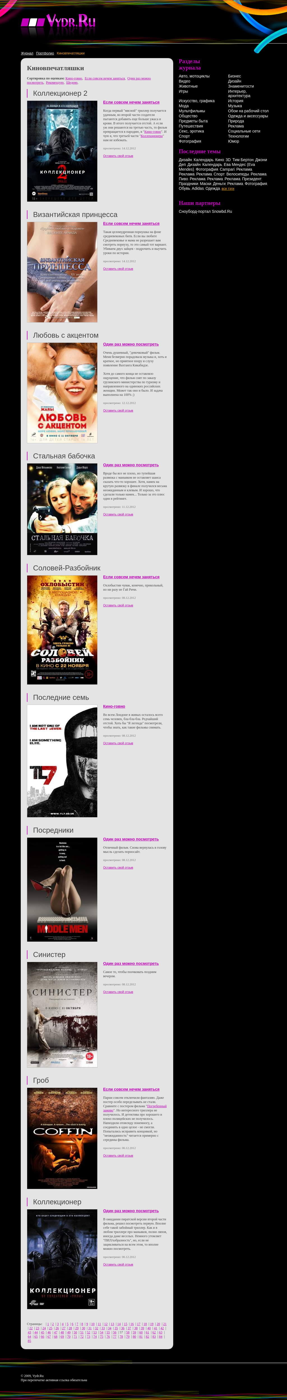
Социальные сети (244, 131)
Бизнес (234, 76)
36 (122, 1328)
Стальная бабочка (64, 456)
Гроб (41, 1080)
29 (76, 1328)
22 (31, 1328)
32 (96, 1328)
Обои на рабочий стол (248, 111)
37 (129, 1328)
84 (160, 1337)
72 (82, 1337)
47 (55, 1332)
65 (36, 1337)
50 (75, 1332)
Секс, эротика (191, 131)
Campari (227, 169)
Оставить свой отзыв (118, 155)
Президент (251, 179)
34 (109, 1328)
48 (62, 1332)
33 (103, 1328)
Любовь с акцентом (66, 335)
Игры (183, 91)
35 (116, 1328)
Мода (184, 106)
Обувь (184, 188)
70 (68, 1337)
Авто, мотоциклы (194, 76)
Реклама (236, 126)
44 (36, 1332)
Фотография (190, 141)
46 (49, 1332)
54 (101, 1332)
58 (127, 1332)
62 (154, 1332)
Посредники (53, 830)
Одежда (212, 188)
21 (164, 1324)
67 (49, 1337)
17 (138, 1324)
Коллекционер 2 (60, 93)
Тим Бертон (243, 159)
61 (147, 1332)
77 (114, 1337)
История (235, 101)
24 (44, 1328)
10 (92, 1324)
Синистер (49, 954)
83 (154, 1337)
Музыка (235, 106)
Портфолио (45, 53)
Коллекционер (57, 1202)
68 (55, 1337)
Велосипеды (237, 174)
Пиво (183, 179)
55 (108, 1332)
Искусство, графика (197, 101)
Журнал (27, 53)
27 (63, 1328)
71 (75, 1337)
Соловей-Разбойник (66, 568)
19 (152, 1324)
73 (88, 1337)
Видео (184, 81)
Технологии (238, 136)
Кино (219, 159)
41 (155, 1328)
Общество (188, 116)
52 (88, 1332)
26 (57, 1328)
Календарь (204, 159)
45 (42, 1332)
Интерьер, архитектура (239, 93)
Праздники (188, 183)
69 (62, 1337)
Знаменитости (241, 86)
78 (121, 1337)
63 (160, 1332)
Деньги (219, 183)
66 (42, 1337)
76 (108, 1337)
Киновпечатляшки (71, 53)
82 (147, 1337)
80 (134, 1337)
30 (83, 1328)
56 (114, 1332)
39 (142, 1328)
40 (149, 1328)
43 (29, 1332)
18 (145, 1324)
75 (101, 1337)
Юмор (233, 141)
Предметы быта (193, 121)
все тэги (228, 189)
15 (125, 1324)
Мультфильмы (192, 111)
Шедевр (71, 82)
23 (37, 1328)
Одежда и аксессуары (248, 116)
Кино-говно (74, 78)
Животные (188, 86)
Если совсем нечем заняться (105, 78)
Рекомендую (55, 82)
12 (106, 1324)
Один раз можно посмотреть (131, 344)
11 (99, 1324)
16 (132, 1324)
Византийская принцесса (75, 214)
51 (82, 1332)
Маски (205, 183)
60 (141, 1332)
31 (90, 1328)
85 (29, 1341)
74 (95, 1337)
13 (112, 1324)
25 (50, 1328)
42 (162, 1328)
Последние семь (61, 697)
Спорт (184, 136)
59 (134, 1332)
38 (136, 1328)
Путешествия (191, 126)
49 (68, 1332)
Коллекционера (152, 136)
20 (158, 1324)
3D (228, 159)
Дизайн (234, 81)
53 (95, 1332)
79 (127, 1337)
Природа (236, 121)
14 (119, 1324)
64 (29, 1337)
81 (141, 1337)
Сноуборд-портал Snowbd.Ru (205, 211)
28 (70, 1328)
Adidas (198, 188)
